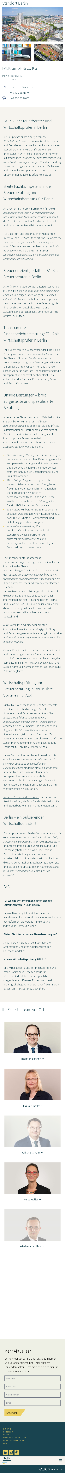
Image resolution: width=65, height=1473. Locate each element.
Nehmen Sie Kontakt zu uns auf (21, 797)
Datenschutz (9, 1434)
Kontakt (7, 1429)
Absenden (12, 1412)
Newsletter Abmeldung (14, 1440)
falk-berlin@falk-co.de (22, 87)
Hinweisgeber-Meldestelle (15, 1437)
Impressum (8, 1432)
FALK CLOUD (8, 1443)
